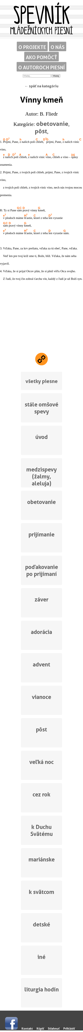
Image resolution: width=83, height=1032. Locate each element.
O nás (58, 47)
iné (41, 957)
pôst (41, 131)
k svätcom (41, 892)
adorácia (41, 632)
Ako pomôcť (41, 57)
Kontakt (27, 1028)
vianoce (41, 697)
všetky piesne (42, 381)
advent (41, 664)
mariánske (42, 859)
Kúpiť (40, 1028)
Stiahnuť (54, 1028)
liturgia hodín (41, 989)
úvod (41, 437)
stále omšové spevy (41, 408)
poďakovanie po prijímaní (41, 570)
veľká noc (41, 762)
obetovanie (52, 123)
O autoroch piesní (41, 67)
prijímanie (41, 534)
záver (41, 599)
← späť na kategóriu (41, 86)
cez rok (41, 794)
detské (41, 924)
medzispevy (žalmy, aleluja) (41, 476)
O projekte (32, 47)
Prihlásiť (69, 1028)
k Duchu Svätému (41, 830)
